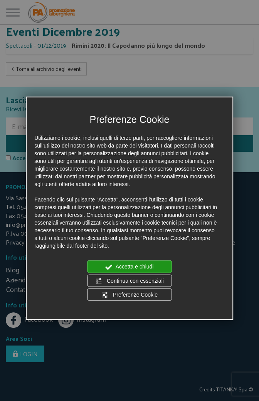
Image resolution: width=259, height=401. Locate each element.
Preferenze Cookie (129, 295)
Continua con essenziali (129, 280)
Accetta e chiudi (130, 266)
